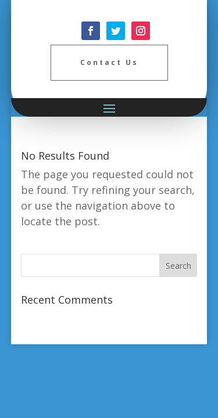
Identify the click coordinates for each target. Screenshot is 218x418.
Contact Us (109, 62)
